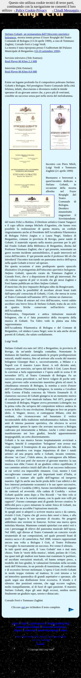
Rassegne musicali (47, 629)
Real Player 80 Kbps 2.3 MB (21, 61)
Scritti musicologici (58, 622)
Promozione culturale (28, 626)
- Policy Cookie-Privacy (30, 10)
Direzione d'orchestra (54, 626)
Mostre (18, 629)
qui (23, 607)
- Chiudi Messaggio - (66, 10)
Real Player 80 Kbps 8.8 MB (21, 71)
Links (63, 629)
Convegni (29, 629)
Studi (24, 622)
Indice (15, 622)
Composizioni (37, 622)
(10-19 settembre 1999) (47, 51)
